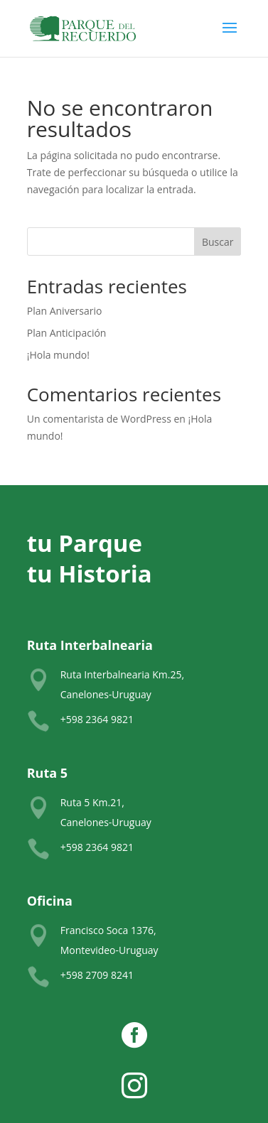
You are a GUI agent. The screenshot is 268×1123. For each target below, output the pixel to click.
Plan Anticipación (67, 333)
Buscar (218, 242)
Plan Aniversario (64, 311)
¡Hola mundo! (58, 355)
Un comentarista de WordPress (99, 418)
